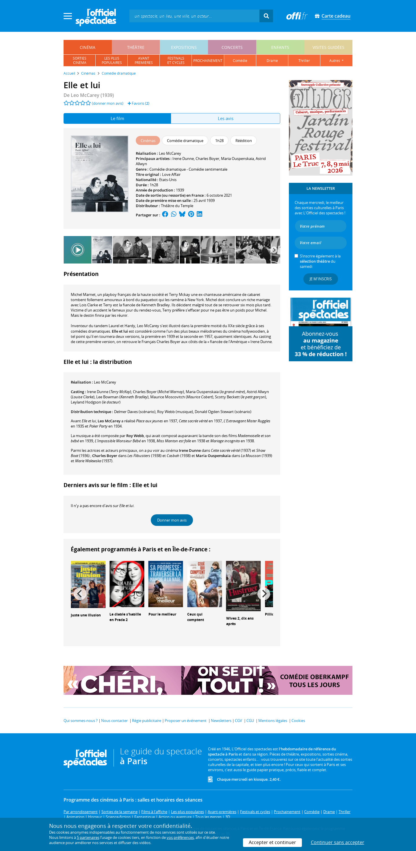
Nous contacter (114, 720)
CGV (238, 720)
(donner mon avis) (107, 103)
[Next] (273, 249)
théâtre (135, 47)
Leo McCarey (170, 153)
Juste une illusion (86, 615)
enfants (280, 47)
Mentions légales (272, 720)
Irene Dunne (183, 158)
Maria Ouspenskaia (237, 158)
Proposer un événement (186, 720)
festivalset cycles (176, 60)
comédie (240, 60)
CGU (250, 720)
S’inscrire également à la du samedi (320, 261)
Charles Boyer (207, 158)
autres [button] (335, 60)
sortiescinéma (79, 60)
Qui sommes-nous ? (81, 720)
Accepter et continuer (272, 842)
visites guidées (328, 47)
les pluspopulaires (112, 60)
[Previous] (80, 593)
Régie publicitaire (146, 720)
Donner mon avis (172, 520)
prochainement (207, 60)
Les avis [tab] (225, 118)
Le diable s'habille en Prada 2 (125, 617)
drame (272, 60)
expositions (184, 47)
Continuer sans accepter (337, 842)
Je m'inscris (321, 278)
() (109, 391)
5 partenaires (88, 837)
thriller (304, 60)
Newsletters (221, 720)
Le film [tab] (117, 118)
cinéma (87, 47)
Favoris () (138, 103)
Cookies (298, 720)
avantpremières (144, 60)
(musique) (175, 411)
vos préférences (180, 837)
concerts (232, 47)
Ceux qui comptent (195, 617)
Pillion (270, 614)
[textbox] (194, 16)
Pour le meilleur (162, 614)
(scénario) (134, 411)
